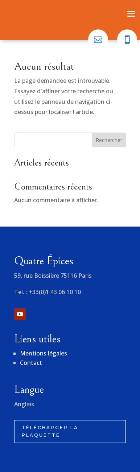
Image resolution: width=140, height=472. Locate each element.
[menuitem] (98, 39)
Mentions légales (43, 353)
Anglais (24, 404)
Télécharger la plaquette (50, 431)
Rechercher (109, 140)
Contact (31, 363)
